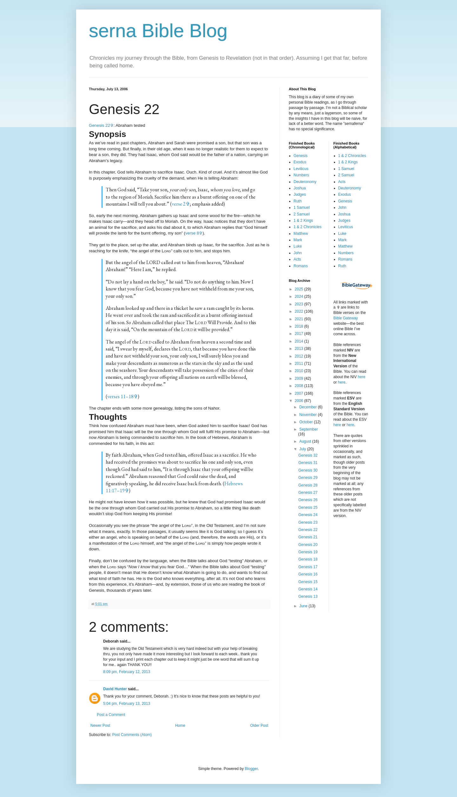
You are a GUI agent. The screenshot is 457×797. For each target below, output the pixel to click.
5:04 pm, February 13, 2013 (126, 703)
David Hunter (115, 689)
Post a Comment (111, 714)
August (305, 441)
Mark (298, 240)
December (308, 407)
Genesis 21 (308, 537)
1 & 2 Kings (303, 220)
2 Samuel (302, 214)
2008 (299, 386)
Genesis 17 (308, 567)
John (298, 253)
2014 (299, 341)
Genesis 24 (308, 515)
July (303, 449)
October (306, 422)
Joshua (300, 188)
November (308, 414)
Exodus (300, 162)
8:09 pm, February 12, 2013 (126, 672)
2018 (299, 326)
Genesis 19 (308, 552)
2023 (299, 304)
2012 (299, 356)
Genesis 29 (308, 477)
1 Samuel (302, 207)
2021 (299, 319)
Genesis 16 (308, 574)
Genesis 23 (308, 522)
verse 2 (179, 204)
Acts (297, 259)
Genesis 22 (99, 125)
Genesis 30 (308, 470)
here (361, 377)
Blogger (251, 768)
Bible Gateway (346, 318)
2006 (299, 400)
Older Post (259, 725)
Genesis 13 (308, 596)
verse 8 (192, 233)
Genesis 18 (308, 559)
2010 (299, 371)
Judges (300, 194)
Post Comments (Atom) (132, 734)
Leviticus (301, 169)
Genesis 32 (308, 455)
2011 (299, 363)
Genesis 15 (308, 582)
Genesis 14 (308, 589)
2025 (299, 289)
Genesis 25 (308, 507)
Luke (298, 246)
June (303, 606)
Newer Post (100, 725)
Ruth (297, 201)
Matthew (301, 233)
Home (180, 725)
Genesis (301, 155)
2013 (299, 348)
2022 (299, 311)
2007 (299, 393)
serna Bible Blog (158, 30)
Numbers (301, 175)
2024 (299, 296)
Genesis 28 (308, 485)
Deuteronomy (305, 182)
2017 (299, 333)
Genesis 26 (308, 500)
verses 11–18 (120, 396)
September (308, 429)
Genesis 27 (308, 492)
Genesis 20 (308, 544)
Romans (301, 266)
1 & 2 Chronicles (307, 227)
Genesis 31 (308, 462)
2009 (299, 378)
